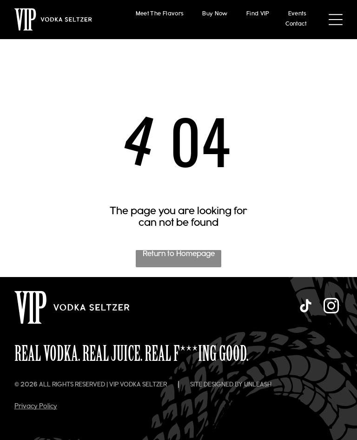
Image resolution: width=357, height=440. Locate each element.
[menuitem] (159, 14)
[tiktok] (305, 307)
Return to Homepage (179, 254)
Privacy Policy (35, 406)
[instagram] (331, 307)
